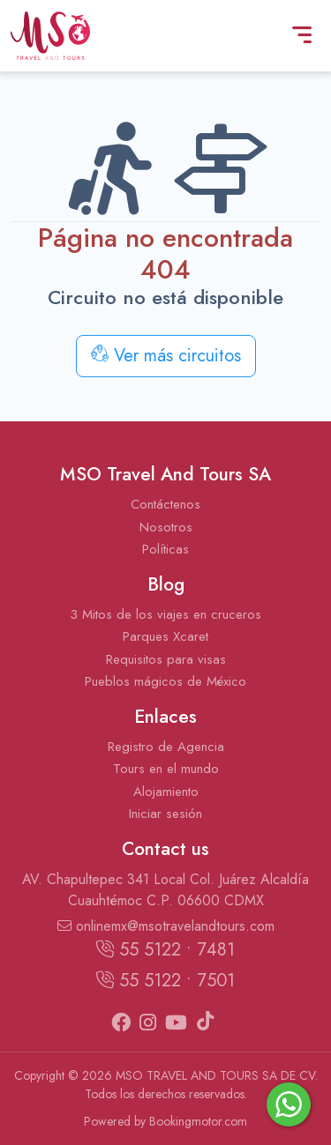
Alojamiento (166, 791)
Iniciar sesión (165, 813)
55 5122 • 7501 (165, 980)
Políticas (165, 549)
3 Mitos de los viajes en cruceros (165, 614)
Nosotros (165, 527)
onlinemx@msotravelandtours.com (166, 926)
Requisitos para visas (166, 659)
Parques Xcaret (165, 636)
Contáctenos (165, 504)
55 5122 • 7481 (165, 950)
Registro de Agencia (166, 746)
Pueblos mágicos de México (165, 681)
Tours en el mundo (166, 768)
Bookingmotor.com (198, 1121)
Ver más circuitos (166, 355)
